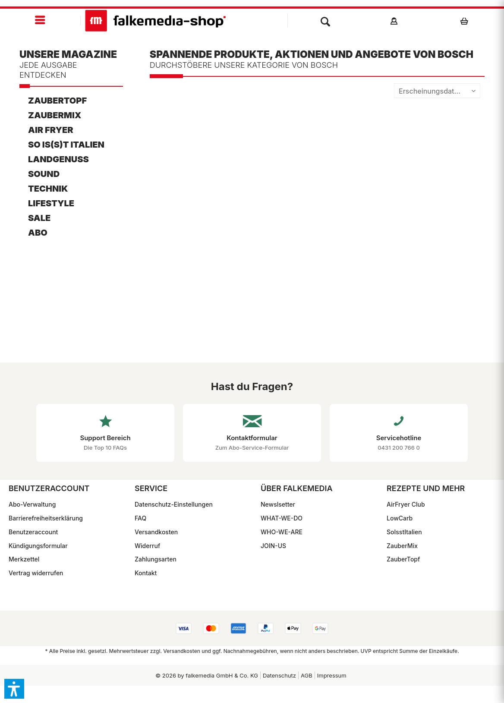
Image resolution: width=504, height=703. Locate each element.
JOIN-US (273, 545)
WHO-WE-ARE (281, 532)
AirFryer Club (406, 504)
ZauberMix (54, 115)
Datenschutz (279, 675)
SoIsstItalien (404, 532)
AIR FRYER (50, 130)
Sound (44, 174)
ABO (37, 232)
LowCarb (400, 518)
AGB (306, 675)
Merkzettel (24, 559)
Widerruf (147, 545)
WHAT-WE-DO (281, 518)
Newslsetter (278, 504)
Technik (48, 188)
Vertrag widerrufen (36, 573)
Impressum (331, 675)
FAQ (140, 518)
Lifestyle (51, 203)
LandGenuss (58, 159)
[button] (14, 689)
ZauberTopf (57, 100)
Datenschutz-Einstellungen (174, 504)
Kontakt (146, 573)
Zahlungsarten (155, 559)
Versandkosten (156, 532)
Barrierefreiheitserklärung (46, 518)
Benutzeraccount (33, 532)
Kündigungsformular (38, 545)
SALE (39, 218)
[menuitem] (40, 20)
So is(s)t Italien (66, 144)
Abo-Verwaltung (32, 504)
